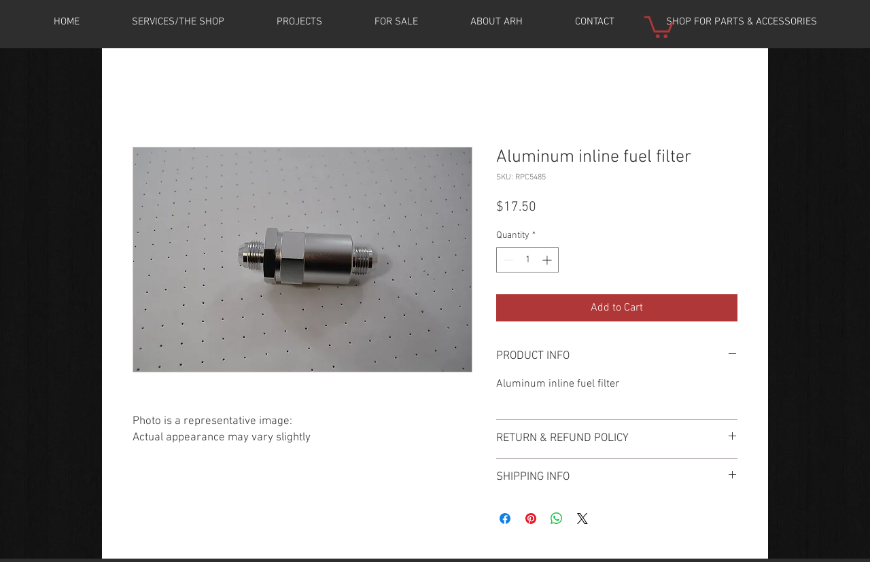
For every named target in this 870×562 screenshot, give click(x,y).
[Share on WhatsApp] (557, 518)
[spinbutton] (527, 260)
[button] (299, 22)
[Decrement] (506, 260)
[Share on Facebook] (505, 518)
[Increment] (548, 260)
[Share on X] (582, 518)
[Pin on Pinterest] (531, 518)
